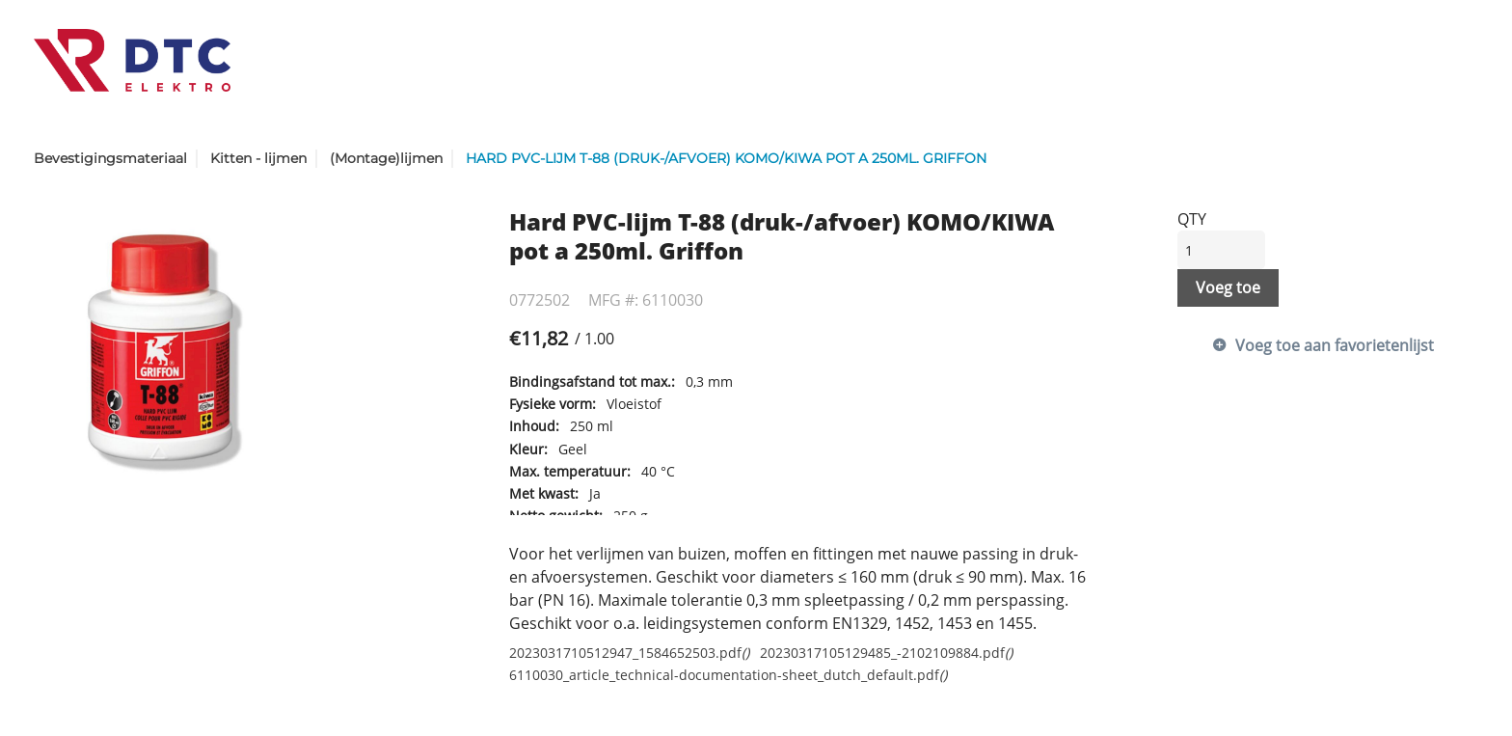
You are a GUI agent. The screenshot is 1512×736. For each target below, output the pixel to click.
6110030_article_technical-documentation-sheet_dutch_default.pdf (728, 675)
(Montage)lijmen (386, 158)
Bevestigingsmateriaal (110, 158)
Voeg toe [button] (1228, 287)
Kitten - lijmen (258, 158)
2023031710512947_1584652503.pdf (629, 652)
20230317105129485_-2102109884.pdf (886, 652)
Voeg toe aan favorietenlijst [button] (1334, 345)
